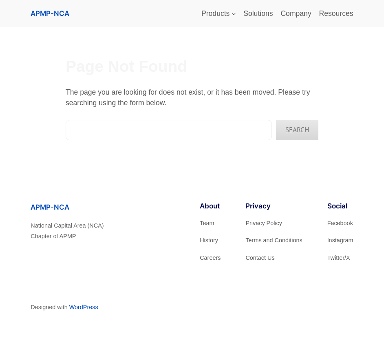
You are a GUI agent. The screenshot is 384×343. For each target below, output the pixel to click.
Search (297, 129)
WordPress (83, 307)
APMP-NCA (50, 13)
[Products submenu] (234, 13)
